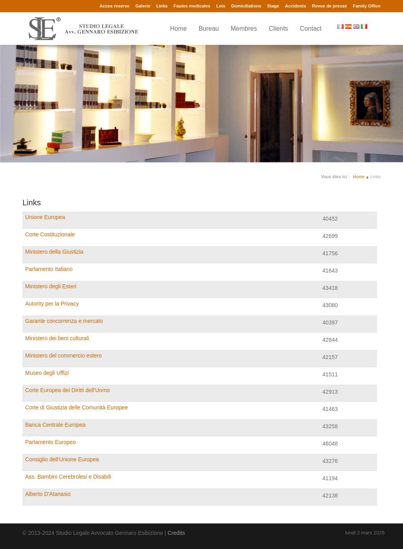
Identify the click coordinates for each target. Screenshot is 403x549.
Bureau (209, 28)
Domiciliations (246, 6)
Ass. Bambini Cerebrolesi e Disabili (68, 476)
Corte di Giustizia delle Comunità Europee (76, 407)
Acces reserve (114, 6)
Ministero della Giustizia (54, 252)
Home (178, 28)
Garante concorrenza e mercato (64, 321)
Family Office (367, 6)
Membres (244, 28)
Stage (273, 6)
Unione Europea (45, 217)
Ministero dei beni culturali (57, 338)
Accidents (295, 6)
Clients (278, 28)
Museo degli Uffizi (46, 373)
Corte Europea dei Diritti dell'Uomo (67, 390)
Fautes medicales (192, 6)
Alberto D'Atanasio (48, 494)
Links (162, 6)
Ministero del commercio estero (63, 355)
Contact (311, 28)
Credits (176, 533)
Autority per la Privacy (52, 303)
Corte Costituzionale (50, 234)
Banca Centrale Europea (55, 425)
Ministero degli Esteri (50, 286)
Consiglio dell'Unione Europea (62, 459)
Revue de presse (329, 6)
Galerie (142, 6)
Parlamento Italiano (49, 269)
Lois (220, 6)
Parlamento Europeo (50, 442)
